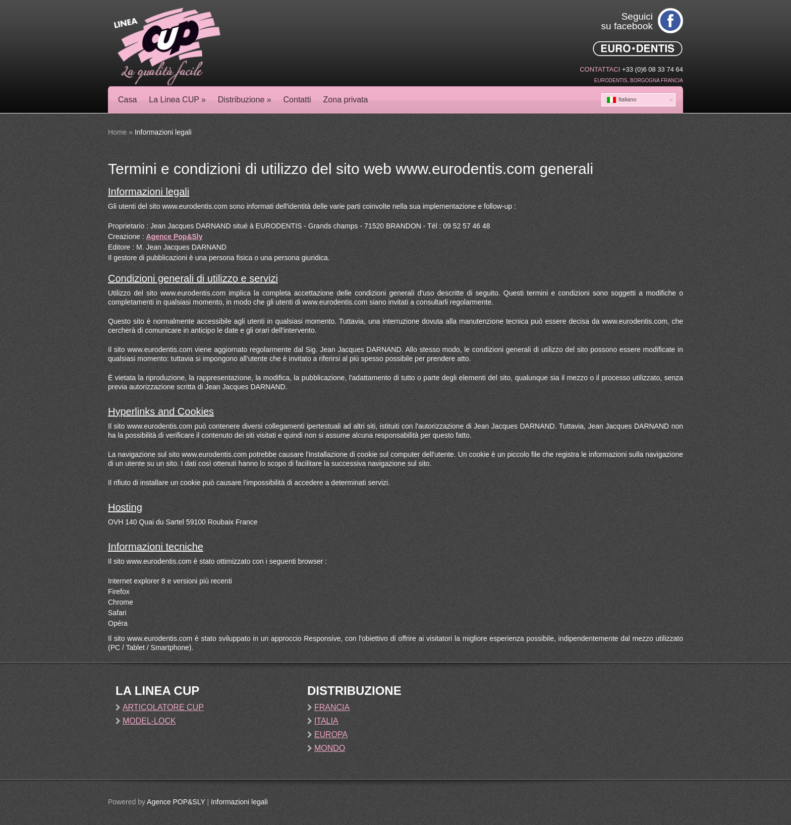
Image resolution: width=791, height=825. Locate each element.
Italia (326, 721)
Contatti (297, 99)
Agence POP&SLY (176, 802)
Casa (127, 99)
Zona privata (345, 99)
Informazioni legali (239, 802)
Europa (331, 734)
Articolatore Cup (163, 707)
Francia (332, 707)
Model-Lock (149, 721)
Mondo (329, 748)
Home (117, 132)
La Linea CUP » (177, 99)
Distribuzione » (244, 99)
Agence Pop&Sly (174, 236)
